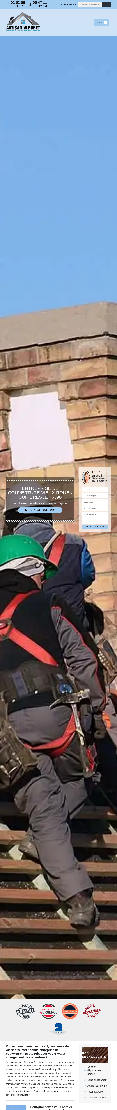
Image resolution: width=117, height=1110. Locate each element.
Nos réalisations (40, 510)
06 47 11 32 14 (37, 4)
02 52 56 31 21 (15, 4)
